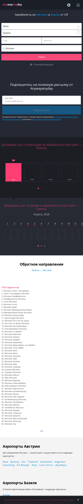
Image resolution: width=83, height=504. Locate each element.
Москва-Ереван (12, 339)
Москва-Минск (12, 375)
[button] (38, 188)
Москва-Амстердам (14, 396)
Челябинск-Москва (14, 407)
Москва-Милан (12, 405)
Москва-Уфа (11, 358)
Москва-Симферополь (15, 296)
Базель (6, 495)
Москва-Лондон (13, 356)
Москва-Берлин (12, 380)
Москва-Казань (12, 361)
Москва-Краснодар (14, 315)
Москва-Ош (10, 424)
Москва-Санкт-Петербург (16, 290)
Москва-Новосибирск (15, 383)
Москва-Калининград (15, 391)
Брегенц (14, 461)
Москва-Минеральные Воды (18, 309)
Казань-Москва (12, 369)
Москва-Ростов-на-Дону (17, 320)
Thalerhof (33, 461)
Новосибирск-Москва (15, 386)
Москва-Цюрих (12, 410)
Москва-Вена (11, 353)
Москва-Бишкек (12, 415)
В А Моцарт (23, 465)
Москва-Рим (11, 364)
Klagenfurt (60, 461)
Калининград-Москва (15, 399)
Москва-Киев (10, 307)
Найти (41, 57)
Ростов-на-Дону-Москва (17, 323)
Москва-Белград (13, 421)
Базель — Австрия (41, 270)
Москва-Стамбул (13, 331)
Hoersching (9, 465)
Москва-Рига (11, 350)
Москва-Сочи (10, 304)
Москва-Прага (12, 394)
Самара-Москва (13, 372)
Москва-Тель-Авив (14, 347)
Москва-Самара (13, 367)
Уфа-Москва (11, 377)
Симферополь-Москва (15, 299)
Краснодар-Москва (14, 318)
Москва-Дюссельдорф (16, 418)
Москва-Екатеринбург (16, 326)
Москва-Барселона (14, 388)
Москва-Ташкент (13, 413)
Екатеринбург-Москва (16, 328)
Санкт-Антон (46, 465)
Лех (23, 461)
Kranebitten (46, 461)
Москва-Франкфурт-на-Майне (20, 345)
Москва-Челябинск (14, 402)
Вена (5, 461)
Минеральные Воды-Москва (18, 312)
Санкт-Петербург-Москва (16, 293)
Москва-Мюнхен (13, 334)
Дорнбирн (60, 465)
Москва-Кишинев (13, 342)
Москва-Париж (12, 337)
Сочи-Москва (10, 301)
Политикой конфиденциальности (47, 119)
